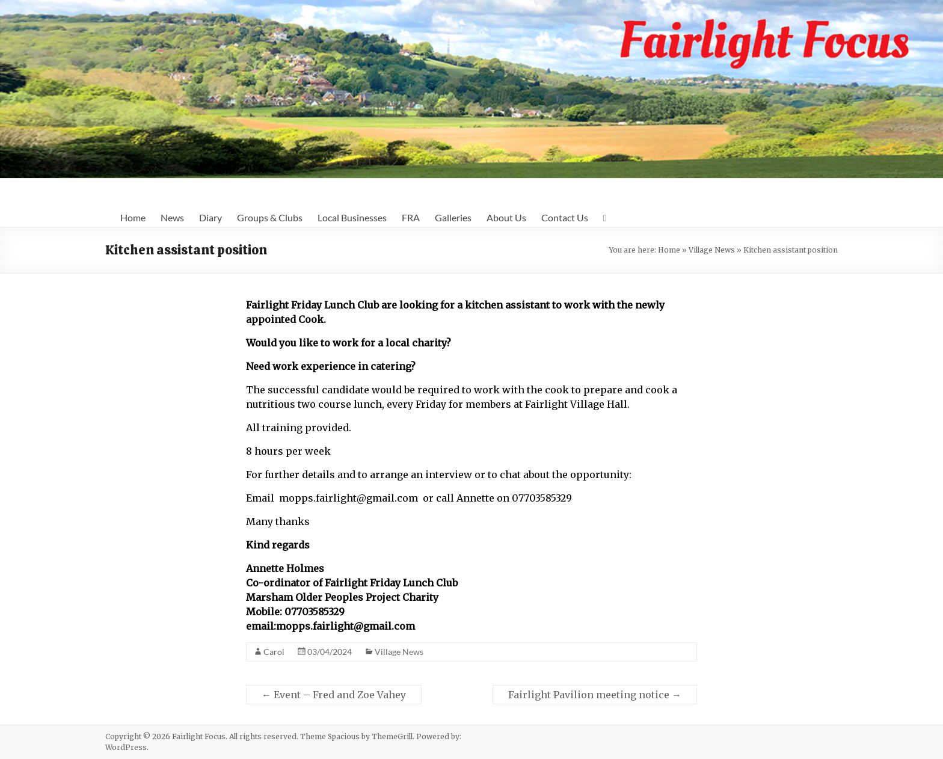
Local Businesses (352, 217)
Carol (273, 652)
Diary (210, 217)
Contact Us (564, 217)
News (172, 217)
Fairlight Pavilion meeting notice (594, 695)
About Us (506, 217)
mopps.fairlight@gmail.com (348, 498)
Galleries (453, 217)
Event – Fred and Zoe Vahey (334, 695)
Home (133, 217)
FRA (411, 217)
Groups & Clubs (270, 217)
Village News (712, 249)
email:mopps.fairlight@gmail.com (330, 626)
